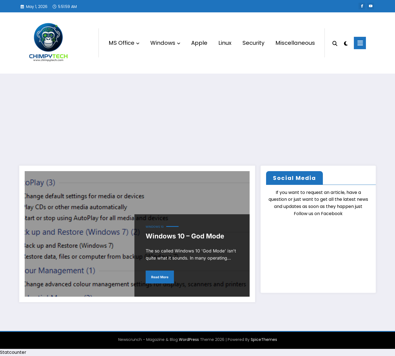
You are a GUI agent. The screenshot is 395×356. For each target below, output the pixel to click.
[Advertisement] (197, 114)
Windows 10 (154, 226)
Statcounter (13, 352)
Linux (225, 43)
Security (253, 43)
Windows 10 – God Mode (185, 236)
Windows (165, 43)
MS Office (124, 43)
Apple (199, 43)
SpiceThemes (264, 339)
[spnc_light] (346, 43)
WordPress (189, 339)
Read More (159, 277)
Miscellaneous (295, 43)
